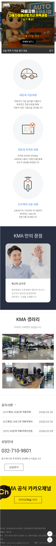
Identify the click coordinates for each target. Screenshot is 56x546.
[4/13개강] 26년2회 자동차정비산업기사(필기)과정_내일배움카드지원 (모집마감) (18, 412)
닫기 (51, 50)
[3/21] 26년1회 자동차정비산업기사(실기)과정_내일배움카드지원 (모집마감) (18, 431)
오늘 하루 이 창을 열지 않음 (14, 50)
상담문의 (14, 467)
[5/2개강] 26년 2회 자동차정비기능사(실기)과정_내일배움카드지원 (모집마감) (18, 421)
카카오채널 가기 (28, 499)
